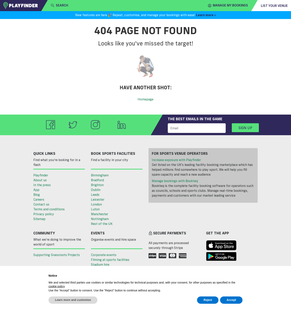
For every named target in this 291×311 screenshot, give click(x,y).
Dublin (95, 190)
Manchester (99, 214)
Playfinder (40, 175)
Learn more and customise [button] (73, 300)
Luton (95, 209)
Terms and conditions (49, 209)
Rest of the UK (102, 224)
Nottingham (100, 219)
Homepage (145, 99)
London (96, 204)
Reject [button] (207, 300)
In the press (42, 185)
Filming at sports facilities (110, 260)
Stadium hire (100, 265)
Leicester (97, 199)
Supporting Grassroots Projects (56, 255)
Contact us (41, 204)
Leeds (95, 195)
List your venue (274, 6)
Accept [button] (231, 300)
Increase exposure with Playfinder (176, 160)
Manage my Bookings (228, 5)
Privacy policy (43, 214)
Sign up (245, 127)
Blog (36, 195)
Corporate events (103, 255)
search (59, 5)
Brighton (97, 185)
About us (40, 180)
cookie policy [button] (56, 286)
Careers (38, 199)
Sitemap (39, 219)
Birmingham (100, 175)
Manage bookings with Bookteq (175, 181)
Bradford (97, 180)
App (36, 190)
